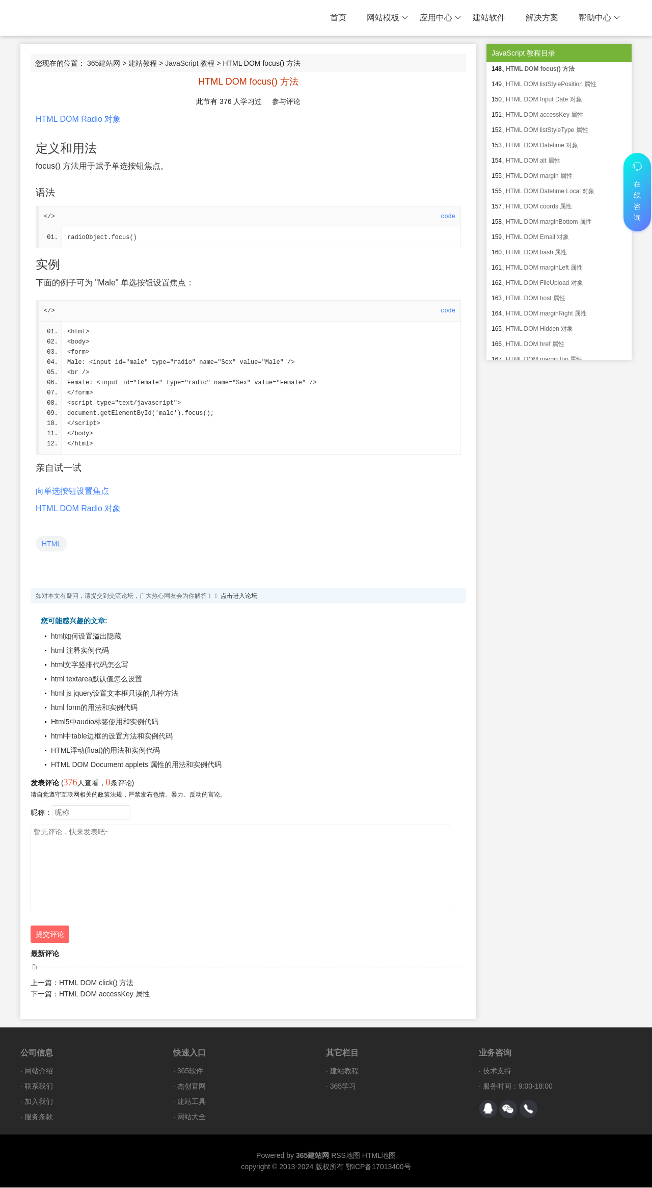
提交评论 (50, 935)
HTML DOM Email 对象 (537, 237)
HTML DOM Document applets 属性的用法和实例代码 (136, 765)
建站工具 (191, 1102)
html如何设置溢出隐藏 (86, 636)
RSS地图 (345, 1156)
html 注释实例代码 (80, 651)
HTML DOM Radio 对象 (78, 119)
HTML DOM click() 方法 (96, 983)
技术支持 (497, 1071)
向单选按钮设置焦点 (72, 491)
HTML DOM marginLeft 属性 (544, 267)
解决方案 (542, 17)
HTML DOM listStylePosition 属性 (551, 84)
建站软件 (489, 17)
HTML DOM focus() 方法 (540, 68)
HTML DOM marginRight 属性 (546, 313)
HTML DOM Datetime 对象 (542, 145)
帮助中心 (599, 18)
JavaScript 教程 (189, 63)
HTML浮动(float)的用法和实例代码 (105, 751)
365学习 (343, 1087)
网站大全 (191, 1117)
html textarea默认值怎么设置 (96, 679)
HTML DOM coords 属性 (539, 206)
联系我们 (38, 1087)
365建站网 (103, 63)
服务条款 (38, 1117)
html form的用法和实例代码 (94, 708)
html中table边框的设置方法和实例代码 (112, 736)
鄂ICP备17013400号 (378, 1167)
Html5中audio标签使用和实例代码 (104, 722)
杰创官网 (191, 1087)
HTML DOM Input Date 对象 (544, 99)
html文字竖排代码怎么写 (89, 665)
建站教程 (142, 63)
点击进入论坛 (239, 596)
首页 (338, 17)
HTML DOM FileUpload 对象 (544, 282)
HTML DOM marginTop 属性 (544, 359)
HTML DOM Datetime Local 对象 (550, 191)
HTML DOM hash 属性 (536, 252)
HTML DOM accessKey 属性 (104, 994)
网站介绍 (38, 1071)
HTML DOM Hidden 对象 (539, 328)
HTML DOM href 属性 (535, 344)
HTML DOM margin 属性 (539, 175)
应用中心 (440, 18)
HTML (51, 544)
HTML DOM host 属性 (535, 298)
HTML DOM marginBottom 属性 (549, 221)
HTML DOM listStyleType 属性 (547, 130)
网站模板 (387, 18)
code (448, 216)
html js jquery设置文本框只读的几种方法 (114, 694)
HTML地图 (379, 1156)
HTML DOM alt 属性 (533, 160)
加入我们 (38, 1102)
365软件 (190, 1071)
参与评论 (286, 101)
